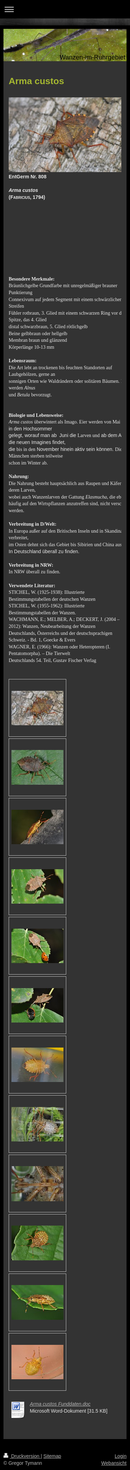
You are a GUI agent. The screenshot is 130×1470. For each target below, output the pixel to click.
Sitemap (52, 1456)
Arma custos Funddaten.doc (60, 1404)
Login (121, 1456)
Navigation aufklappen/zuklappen (65, 9)
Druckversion (22, 1456)
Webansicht (114, 1463)
